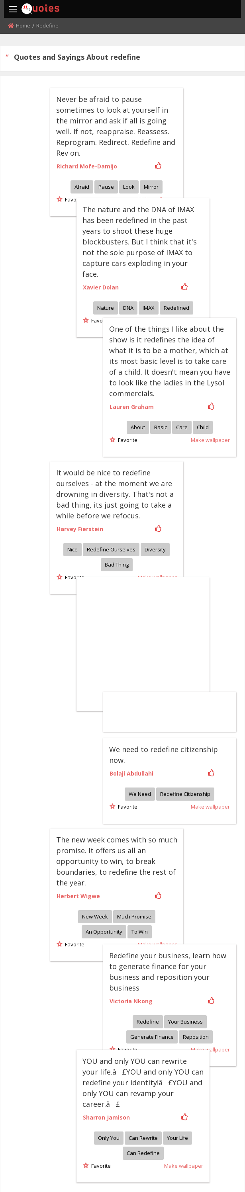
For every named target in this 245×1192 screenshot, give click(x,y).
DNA (159, 278)
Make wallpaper (157, 822)
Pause (106, 186)
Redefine (210, 871)
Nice (72, 486)
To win (139, 809)
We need (202, 674)
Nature (136, 278)
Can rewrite (174, 961)
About (200, 367)
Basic (222, 367)
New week (95, 794)
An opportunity (104, 809)
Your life (208, 961)
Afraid (81, 186)
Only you (140, 961)
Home (23, 25)
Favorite (73, 199)
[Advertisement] (173, 553)
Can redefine (174, 976)
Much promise (134, 794)
